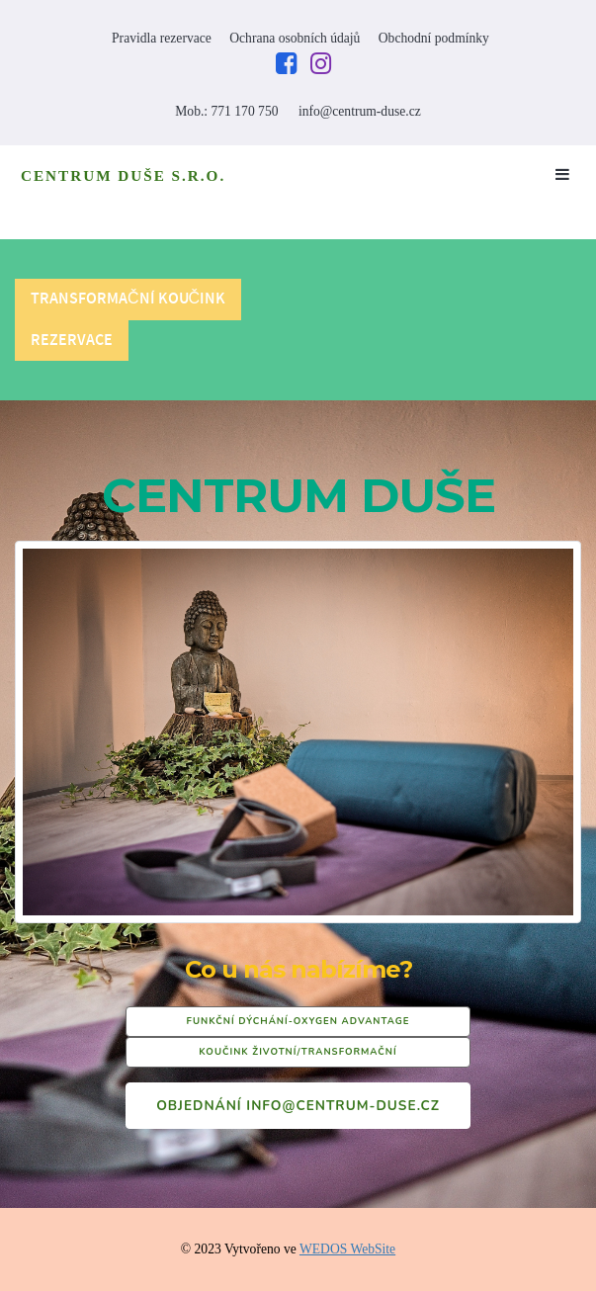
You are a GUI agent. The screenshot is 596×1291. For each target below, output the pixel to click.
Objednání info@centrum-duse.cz (298, 1105)
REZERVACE (72, 340)
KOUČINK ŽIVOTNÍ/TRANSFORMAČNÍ (298, 1051)
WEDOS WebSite (347, 1249)
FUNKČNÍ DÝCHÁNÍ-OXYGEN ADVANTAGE (298, 1020)
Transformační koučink (128, 299)
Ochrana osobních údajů (294, 38)
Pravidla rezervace (162, 38)
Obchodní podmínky (434, 38)
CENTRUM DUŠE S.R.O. (123, 175)
